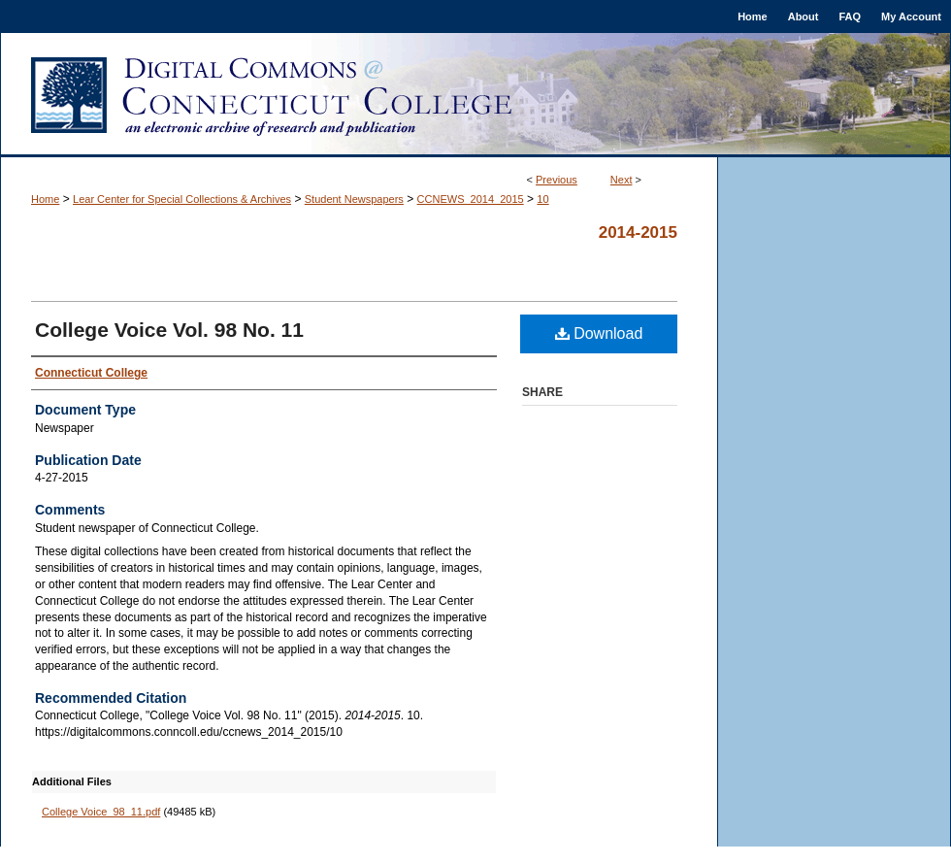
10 (542, 199)
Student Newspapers (354, 199)
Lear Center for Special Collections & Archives (182, 199)
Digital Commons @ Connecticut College (475, 95)
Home (45, 199)
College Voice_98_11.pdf (101, 811)
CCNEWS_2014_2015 (470, 199)
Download (599, 333)
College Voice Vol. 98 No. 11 (169, 329)
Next (621, 179)
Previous (556, 179)
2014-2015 (638, 232)
